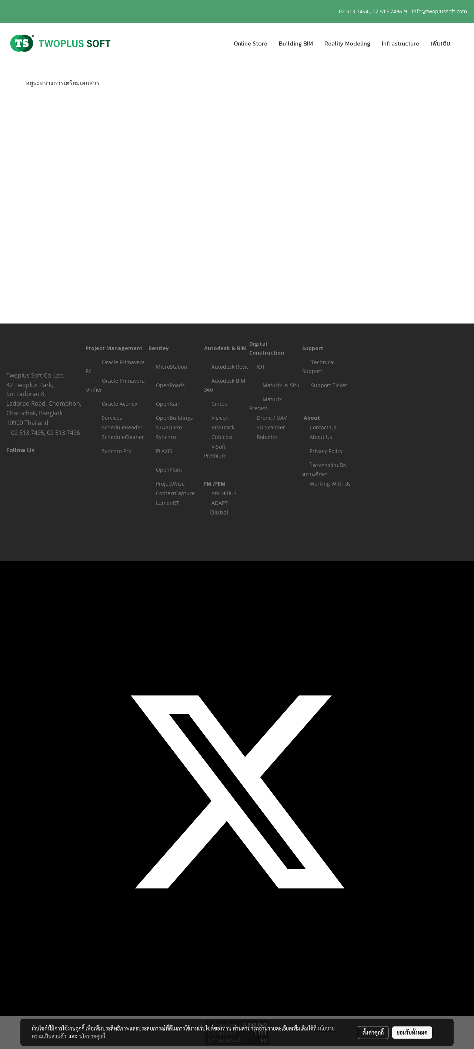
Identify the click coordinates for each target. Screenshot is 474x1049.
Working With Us (330, 483)
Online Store (250, 43)
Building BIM (296, 43)
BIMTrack (222, 427)
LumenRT (167, 502)
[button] (462, 43)
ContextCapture (175, 493)
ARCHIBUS (224, 493)
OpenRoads (170, 385)
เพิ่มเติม (440, 43)
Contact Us (323, 427)
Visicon (220, 417)
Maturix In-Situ (281, 385)
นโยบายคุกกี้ (92, 1036)
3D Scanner (271, 427)
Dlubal (219, 512)
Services (112, 417)
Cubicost (222, 436)
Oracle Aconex (119, 403)
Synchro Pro (116, 451)
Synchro (166, 436)
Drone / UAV (272, 417)
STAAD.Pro (169, 427)
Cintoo (219, 403)
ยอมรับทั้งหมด (412, 1032)
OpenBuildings (174, 417)
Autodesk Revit (229, 366)
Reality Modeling (347, 43)
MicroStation (171, 366)
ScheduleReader (122, 427)
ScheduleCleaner (123, 436)
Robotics (267, 436)
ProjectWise (170, 483)
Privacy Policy (326, 451)
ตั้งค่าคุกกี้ (373, 1032)
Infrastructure (400, 43)
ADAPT (219, 502)
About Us (321, 436)
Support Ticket (329, 385)
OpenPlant (169, 469)
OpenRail (167, 403)
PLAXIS (164, 451)
